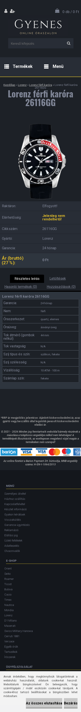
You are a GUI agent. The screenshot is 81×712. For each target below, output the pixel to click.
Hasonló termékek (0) (20, 287)
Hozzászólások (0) (61, 287)
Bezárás (71, 703)
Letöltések (57, 278)
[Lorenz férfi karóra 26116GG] (40, 122)
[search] (68, 43)
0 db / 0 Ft (70, 12)
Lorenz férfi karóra (40, 85)
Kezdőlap (9, 85)
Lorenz (22, 85)
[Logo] (38, 26)
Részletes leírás (27, 279)
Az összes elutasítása (44, 703)
